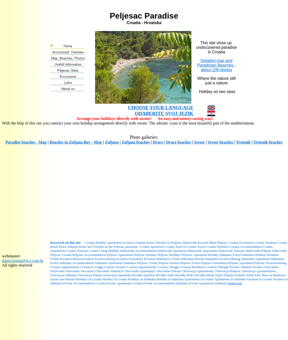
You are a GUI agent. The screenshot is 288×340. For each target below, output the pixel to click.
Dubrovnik (235, 283)
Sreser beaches (220, 142)
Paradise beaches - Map (26, 142)
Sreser (199, 142)
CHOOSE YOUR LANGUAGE (160, 107)
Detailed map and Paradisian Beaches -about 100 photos (216, 65)
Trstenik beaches (267, 142)
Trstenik (243, 142)
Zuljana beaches (135, 142)
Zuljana (112, 142)
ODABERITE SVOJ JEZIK (164, 113)
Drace (158, 142)
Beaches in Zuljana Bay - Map (75, 142)
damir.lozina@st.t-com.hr (23, 260)
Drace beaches (178, 142)
